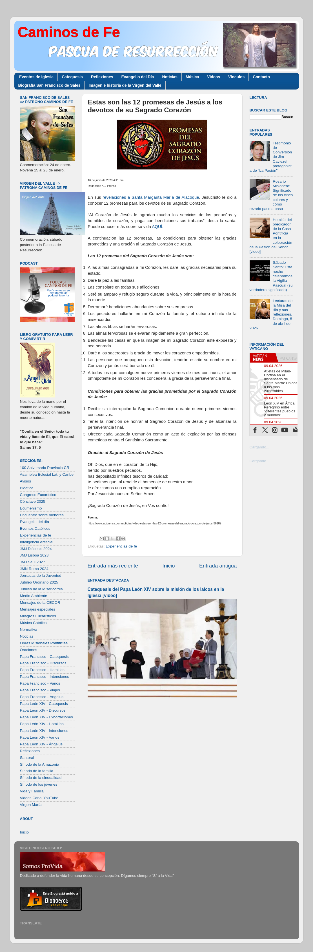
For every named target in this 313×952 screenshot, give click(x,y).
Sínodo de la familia (37, 771)
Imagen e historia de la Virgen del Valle (124, 85)
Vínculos (236, 77)
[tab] (263, 357)
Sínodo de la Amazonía (39, 764)
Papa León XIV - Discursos (43, 710)
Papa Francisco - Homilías (42, 670)
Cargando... (260, 447)
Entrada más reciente (113, 566)
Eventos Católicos (35, 528)
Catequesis (72, 77)
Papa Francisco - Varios (40, 683)
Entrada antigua (218, 566)
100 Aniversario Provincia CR (45, 468)
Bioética (27, 488)
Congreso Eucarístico (38, 495)
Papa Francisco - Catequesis (44, 656)
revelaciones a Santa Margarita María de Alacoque (151, 197)
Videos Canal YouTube (39, 798)
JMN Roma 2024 (34, 569)
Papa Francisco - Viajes (40, 690)
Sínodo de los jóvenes (38, 784)
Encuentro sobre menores (42, 515)
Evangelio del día (34, 522)
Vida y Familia (32, 791)
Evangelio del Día (137, 77)
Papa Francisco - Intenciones (44, 676)
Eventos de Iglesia (36, 77)
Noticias (169, 77)
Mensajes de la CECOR (40, 602)
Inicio (169, 566)
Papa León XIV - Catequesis (44, 703)
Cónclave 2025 (32, 501)
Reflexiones (102, 77)
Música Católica (33, 623)
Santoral (27, 758)
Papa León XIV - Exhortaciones (46, 717)
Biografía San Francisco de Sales (49, 85)
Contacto (261, 77)
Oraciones (28, 650)
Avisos (25, 481)
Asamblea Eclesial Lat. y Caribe (47, 474)
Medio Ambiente (33, 596)
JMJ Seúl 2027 (32, 562)
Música (192, 77)
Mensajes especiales (37, 609)
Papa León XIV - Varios (39, 737)
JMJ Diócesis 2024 (36, 549)
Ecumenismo (31, 508)
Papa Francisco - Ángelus (42, 697)
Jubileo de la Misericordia (41, 589)
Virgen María (31, 805)
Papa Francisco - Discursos (43, 663)
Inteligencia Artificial (37, 542)
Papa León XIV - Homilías (42, 724)
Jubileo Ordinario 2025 (39, 582)
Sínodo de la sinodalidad (41, 778)
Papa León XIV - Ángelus (41, 744)
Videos (213, 77)
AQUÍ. (157, 226)
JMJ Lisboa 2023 (34, 555)
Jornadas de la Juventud (40, 575)
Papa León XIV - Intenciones (44, 730)
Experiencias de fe (121, 546)
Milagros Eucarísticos (38, 616)
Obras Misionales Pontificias (44, 643)
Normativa (28, 629)
